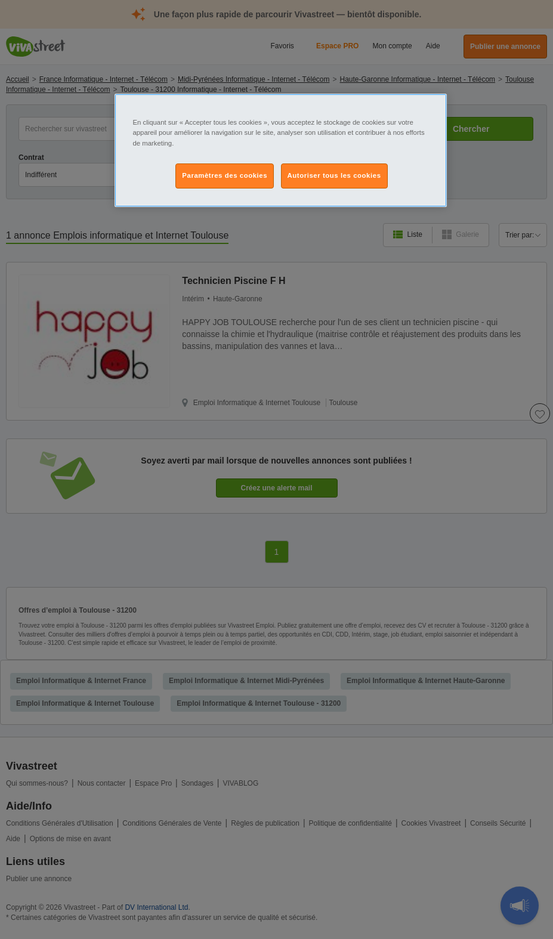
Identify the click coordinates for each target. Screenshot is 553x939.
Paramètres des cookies (224, 175)
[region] (280, 150)
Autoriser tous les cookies (334, 175)
